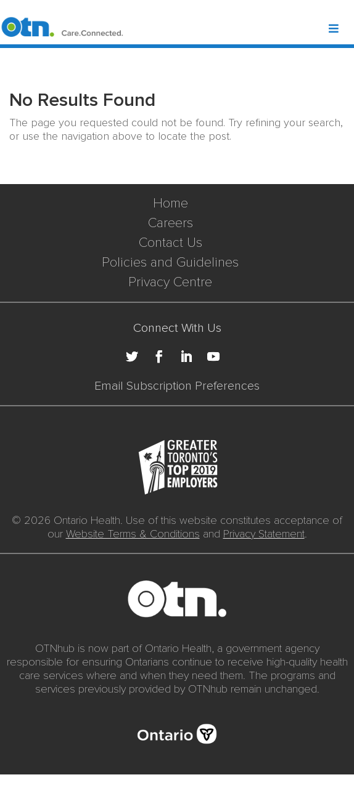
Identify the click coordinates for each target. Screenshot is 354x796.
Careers (170, 223)
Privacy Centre (170, 282)
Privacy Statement (264, 534)
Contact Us (170, 243)
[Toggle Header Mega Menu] (340, 29)
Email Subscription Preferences (177, 386)
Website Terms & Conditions (133, 534)
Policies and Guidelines (170, 262)
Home (170, 203)
